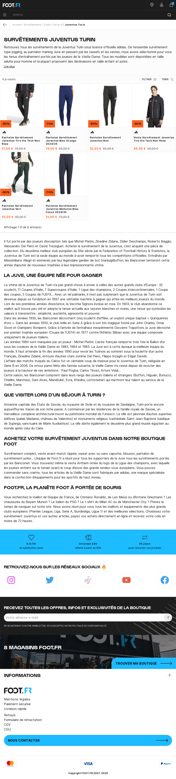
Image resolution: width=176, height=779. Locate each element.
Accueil (16, 24)
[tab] (88, 54)
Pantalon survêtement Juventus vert (17, 207)
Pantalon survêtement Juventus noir (105, 139)
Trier (168, 79)
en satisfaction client (31, 547)
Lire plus (9, 66)
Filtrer (149, 79)
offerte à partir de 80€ (88, 547)
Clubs (47, 24)
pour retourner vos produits (144, 547)
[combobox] (93, 15)
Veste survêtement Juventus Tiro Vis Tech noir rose (154, 139)
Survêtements (32, 24)
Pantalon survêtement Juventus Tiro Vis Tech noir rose (21, 140)
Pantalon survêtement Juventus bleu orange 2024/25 (61, 140)
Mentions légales (17, 699)
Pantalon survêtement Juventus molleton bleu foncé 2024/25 (62, 209)
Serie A (57, 24)
